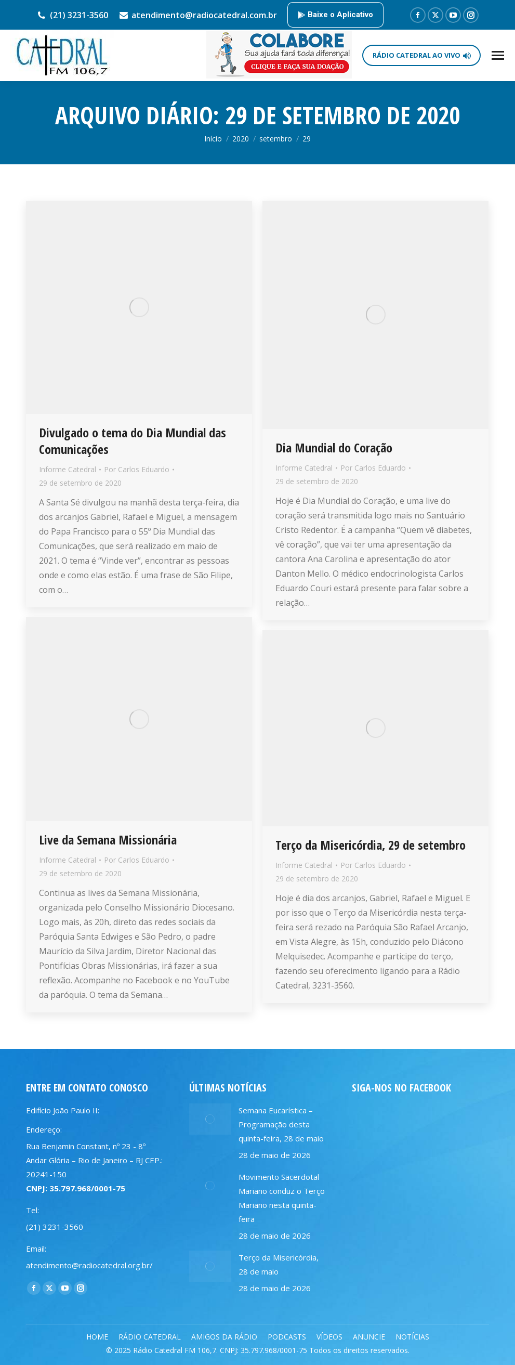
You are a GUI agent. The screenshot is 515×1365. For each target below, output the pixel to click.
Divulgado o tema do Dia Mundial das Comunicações (132, 441)
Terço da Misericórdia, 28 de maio (279, 1264)
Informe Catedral (67, 469)
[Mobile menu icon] (498, 55)
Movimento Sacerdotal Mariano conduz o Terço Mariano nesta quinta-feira (282, 1198)
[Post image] (210, 1119)
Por (136, 469)
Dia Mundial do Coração (333, 447)
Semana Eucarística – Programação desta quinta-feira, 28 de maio (281, 1124)
